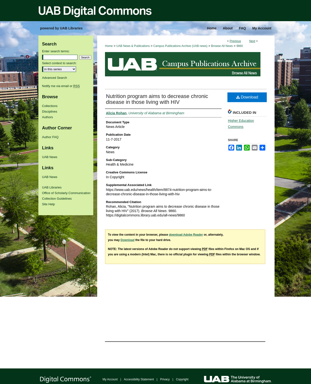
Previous (235, 41)
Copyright (182, 379)
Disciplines (49, 111)
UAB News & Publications (133, 46)
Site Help (48, 204)
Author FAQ (50, 137)
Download (247, 97)
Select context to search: (59, 63)
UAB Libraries (51, 187)
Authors (47, 117)
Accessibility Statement (139, 379)
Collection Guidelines (57, 198)
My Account (110, 379)
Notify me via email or (61, 86)
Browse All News (222, 46)
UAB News (49, 157)
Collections (50, 106)
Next (252, 41)
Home (109, 46)
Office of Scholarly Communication (66, 193)
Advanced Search (54, 78)
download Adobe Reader (186, 234)
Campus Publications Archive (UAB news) (180, 46)
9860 (239, 46)
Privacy (165, 379)
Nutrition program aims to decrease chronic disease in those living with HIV (157, 99)
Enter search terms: (55, 51)
